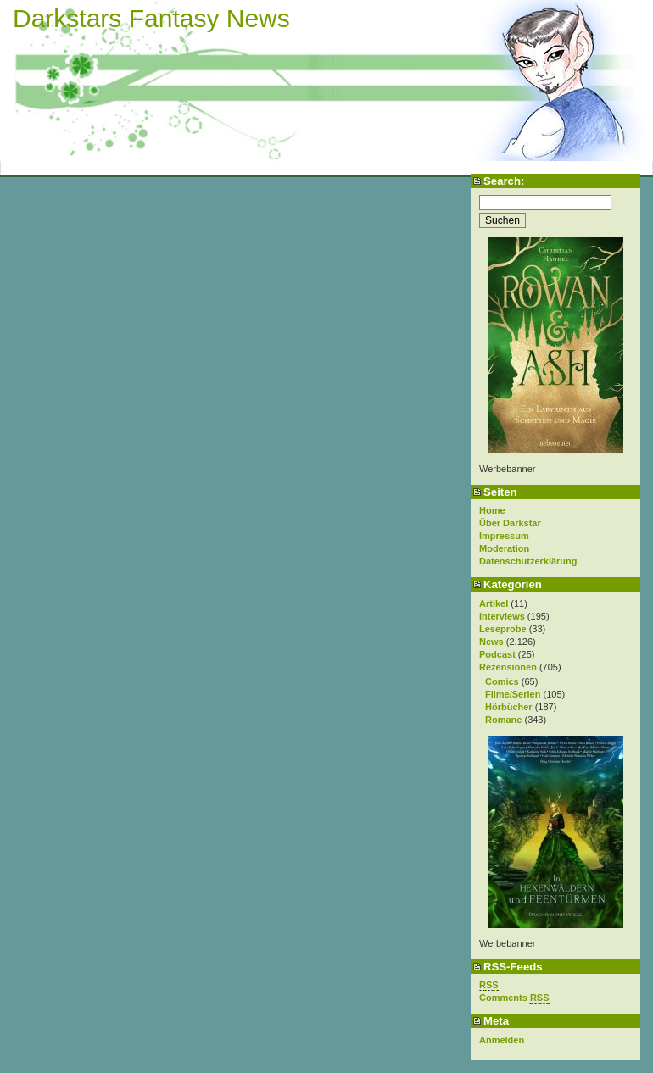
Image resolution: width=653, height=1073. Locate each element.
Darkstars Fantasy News (151, 18)
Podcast (497, 654)
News (491, 642)
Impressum (504, 536)
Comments (514, 998)
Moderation (504, 548)
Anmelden (501, 1040)
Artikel (493, 603)
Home (492, 510)
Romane (503, 719)
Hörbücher (509, 707)
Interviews (502, 616)
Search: (503, 181)
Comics (502, 681)
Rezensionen (508, 667)
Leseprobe (503, 629)
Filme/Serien (512, 694)
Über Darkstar (510, 523)
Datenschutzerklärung (528, 561)
